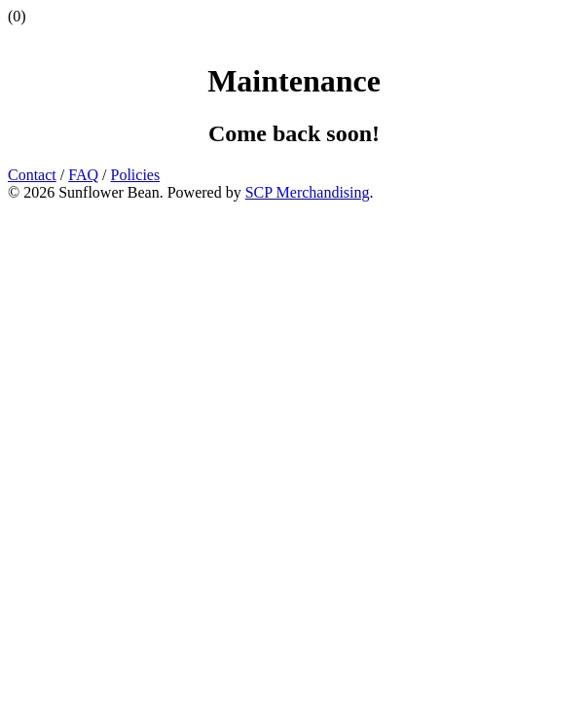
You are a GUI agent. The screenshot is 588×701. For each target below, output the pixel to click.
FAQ (83, 174)
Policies (136, 174)
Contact (32, 174)
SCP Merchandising (307, 192)
